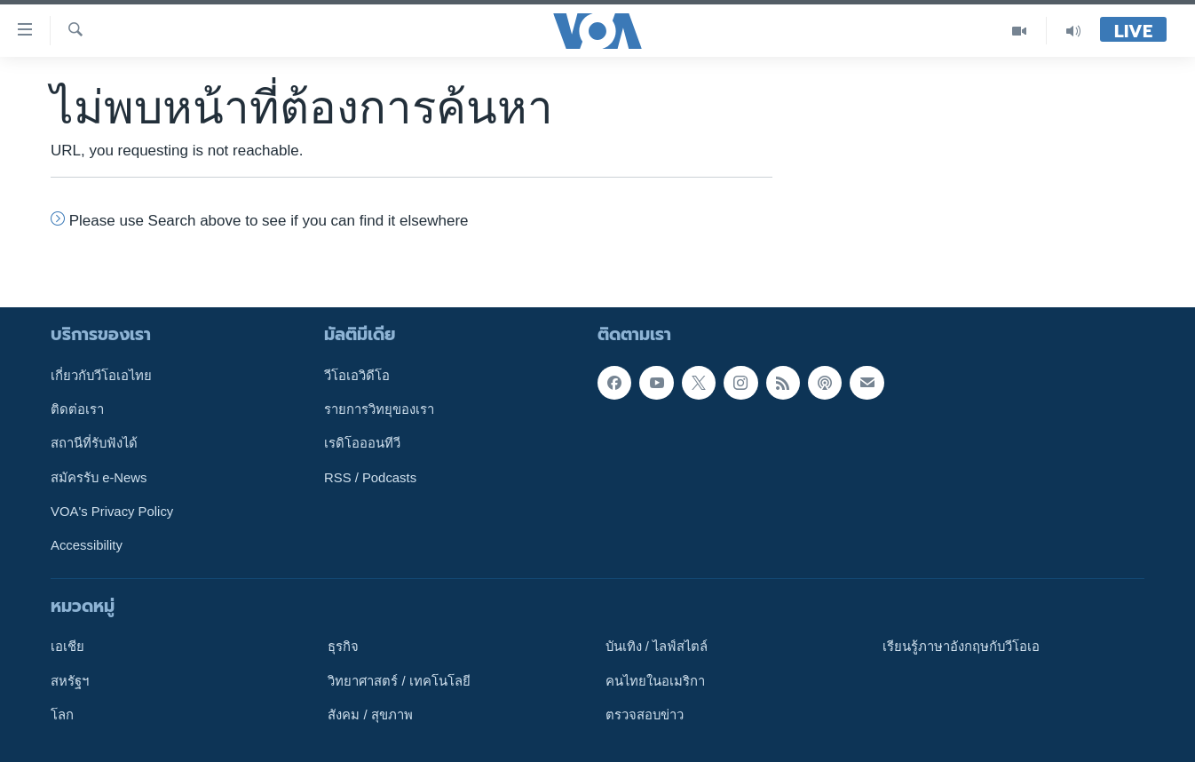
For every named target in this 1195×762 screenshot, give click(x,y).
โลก (62, 715)
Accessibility (87, 545)
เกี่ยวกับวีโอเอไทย (101, 376)
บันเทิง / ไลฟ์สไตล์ (656, 646)
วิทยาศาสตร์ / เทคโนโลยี (399, 680)
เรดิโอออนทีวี (362, 443)
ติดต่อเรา (77, 409)
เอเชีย (67, 646)
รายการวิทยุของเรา (379, 409)
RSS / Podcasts (370, 477)
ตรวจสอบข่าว (644, 715)
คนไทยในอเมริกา (655, 680)
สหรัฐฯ (70, 680)
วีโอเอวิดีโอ (357, 376)
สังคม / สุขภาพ (370, 715)
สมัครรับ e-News (99, 477)
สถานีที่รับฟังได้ (94, 443)
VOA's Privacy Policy (112, 511)
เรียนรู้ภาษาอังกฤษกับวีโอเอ (961, 646)
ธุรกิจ (343, 646)
